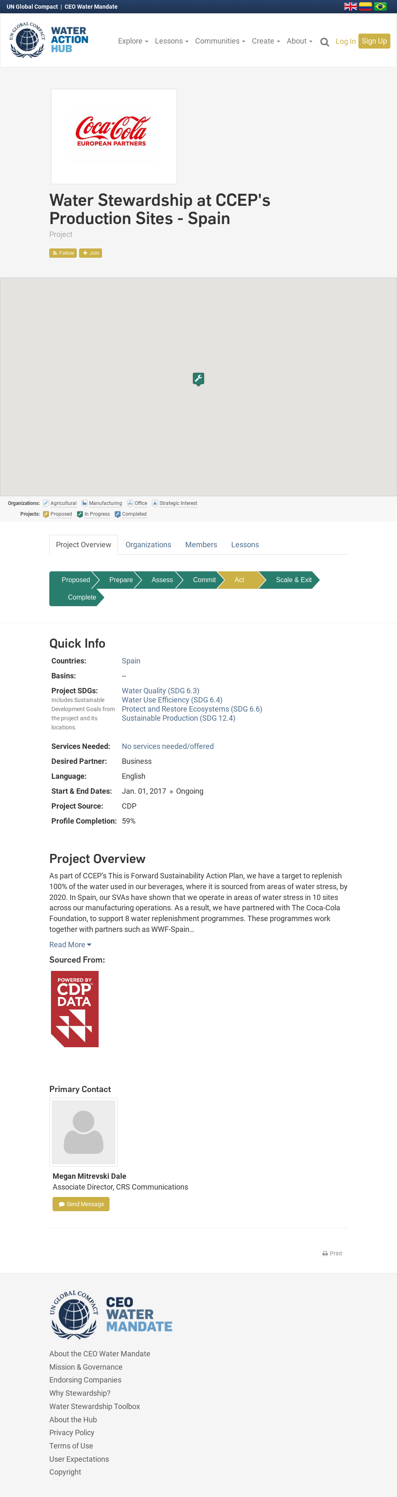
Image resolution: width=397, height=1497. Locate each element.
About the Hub (73, 1419)
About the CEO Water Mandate (99, 1353)
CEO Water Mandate (91, 6)
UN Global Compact (33, 6)
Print (331, 1253)
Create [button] (266, 41)
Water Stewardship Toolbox (94, 1406)
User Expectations (79, 1459)
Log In (346, 41)
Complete (82, 597)
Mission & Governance (86, 1367)
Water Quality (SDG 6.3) (160, 690)
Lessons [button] (172, 41)
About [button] (299, 41)
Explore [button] (133, 41)
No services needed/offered (168, 746)
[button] (198, 379)
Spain (131, 660)
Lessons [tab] (245, 544)
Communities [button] (220, 41)
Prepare (121, 579)
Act (239, 579)
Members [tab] (201, 544)
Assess (162, 579)
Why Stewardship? (80, 1393)
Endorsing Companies (85, 1379)
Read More (70, 944)
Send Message (81, 1204)
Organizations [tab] (148, 544)
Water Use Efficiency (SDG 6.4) (172, 699)
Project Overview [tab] (83, 544)
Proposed (76, 579)
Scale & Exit (294, 579)
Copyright (65, 1472)
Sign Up (374, 41)
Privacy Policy (71, 1432)
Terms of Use (71, 1445)
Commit (204, 579)
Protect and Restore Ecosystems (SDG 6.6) (192, 709)
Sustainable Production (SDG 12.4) (178, 718)
